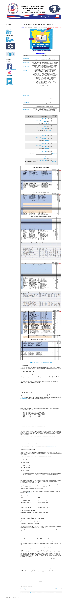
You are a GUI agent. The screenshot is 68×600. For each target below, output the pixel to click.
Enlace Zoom (54, 121)
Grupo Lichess (38, 120)
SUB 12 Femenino (26, 74)
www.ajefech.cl (29, 492)
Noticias (7, 27)
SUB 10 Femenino (26, 66)
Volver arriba (59, 597)
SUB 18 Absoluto (26, 102)
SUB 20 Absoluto (26, 109)
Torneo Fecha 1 (44, 118)
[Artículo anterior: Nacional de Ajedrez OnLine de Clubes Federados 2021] (23, 589)
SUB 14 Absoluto (26, 87)
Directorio (8, 37)
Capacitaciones (9, 31)
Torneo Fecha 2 (44, 120)
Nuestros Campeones (10, 28)
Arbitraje (7, 30)
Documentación (9, 38)
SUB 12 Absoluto (26, 78)
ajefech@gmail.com (23, 398)
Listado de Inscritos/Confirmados (46, 362)
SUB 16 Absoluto (26, 95)
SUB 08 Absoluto (26, 62)
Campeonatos (8, 29)
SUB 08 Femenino (26, 58)
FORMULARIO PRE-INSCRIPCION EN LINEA (31, 405)
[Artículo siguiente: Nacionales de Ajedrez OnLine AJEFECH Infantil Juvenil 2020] (58, 589)
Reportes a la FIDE (9, 39)
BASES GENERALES (41, 364)
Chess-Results (46, 123)
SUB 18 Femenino (26, 98)
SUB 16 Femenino (26, 91)
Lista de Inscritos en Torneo (51, 446)
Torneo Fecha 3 (44, 121)
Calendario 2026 (9, 33)
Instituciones (8, 41)
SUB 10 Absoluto (26, 70)
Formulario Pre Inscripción (34, 362)
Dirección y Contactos (10, 40)
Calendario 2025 (9, 32)
